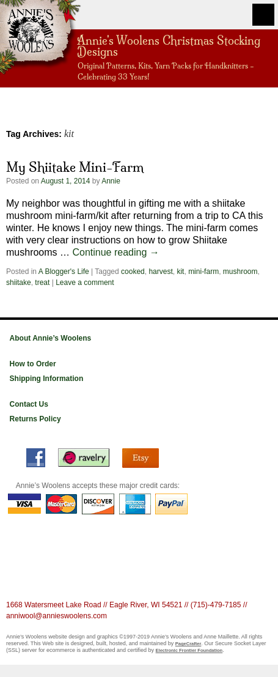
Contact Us (29, 404)
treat (42, 282)
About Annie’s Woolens (51, 338)
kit (180, 271)
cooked (133, 271)
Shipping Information (47, 378)
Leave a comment (85, 282)
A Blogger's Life (63, 271)
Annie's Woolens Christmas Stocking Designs (168, 45)
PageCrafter (188, 643)
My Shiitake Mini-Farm (75, 167)
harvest (160, 271)
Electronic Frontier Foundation (189, 650)
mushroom (240, 271)
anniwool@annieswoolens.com (56, 616)
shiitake (18, 282)
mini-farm (203, 271)
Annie (110, 181)
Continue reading (115, 252)
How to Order (33, 364)
